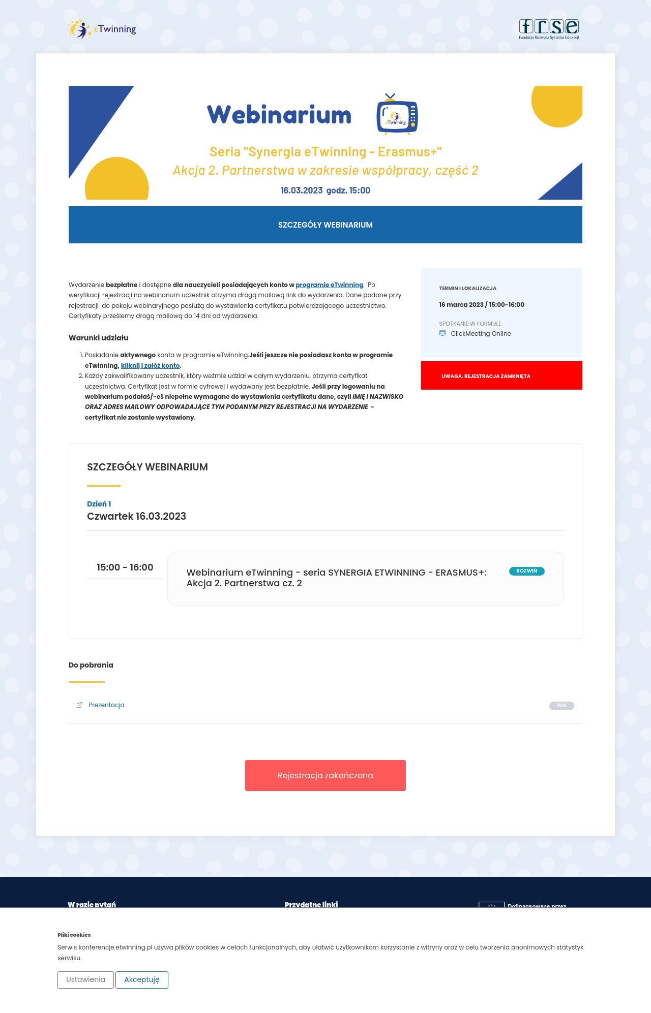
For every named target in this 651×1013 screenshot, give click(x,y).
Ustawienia (85, 979)
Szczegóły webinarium (325, 224)
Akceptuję (142, 979)
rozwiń (527, 571)
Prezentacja (101, 705)
